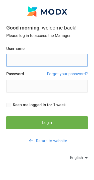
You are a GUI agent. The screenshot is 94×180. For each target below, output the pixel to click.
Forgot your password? (67, 74)
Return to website (47, 141)
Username (47, 56)
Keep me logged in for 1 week (39, 105)
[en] (74, 157)
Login (47, 122)
